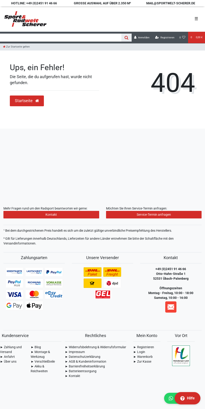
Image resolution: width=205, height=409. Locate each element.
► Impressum (75, 352)
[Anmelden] (142, 37)
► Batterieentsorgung (80, 371)
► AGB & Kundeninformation (85, 361)
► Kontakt (72, 376)
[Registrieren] (165, 37)
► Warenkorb (143, 357)
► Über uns (8, 361)
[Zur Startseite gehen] (16, 46)
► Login (139, 352)
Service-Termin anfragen (154, 214)
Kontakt (51, 214)
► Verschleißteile (43, 361)
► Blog (36, 347)
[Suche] (126, 38)
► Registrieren (143, 347)
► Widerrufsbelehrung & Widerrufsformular (95, 347)
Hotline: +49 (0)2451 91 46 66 (34, 3)
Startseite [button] (27, 100)
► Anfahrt (7, 357)
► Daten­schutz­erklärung (82, 357)
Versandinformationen (19, 243)
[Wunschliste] (182, 37)
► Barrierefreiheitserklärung (85, 366)
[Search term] (60, 38)
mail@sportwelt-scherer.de (170, 3)
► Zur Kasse (142, 361)
